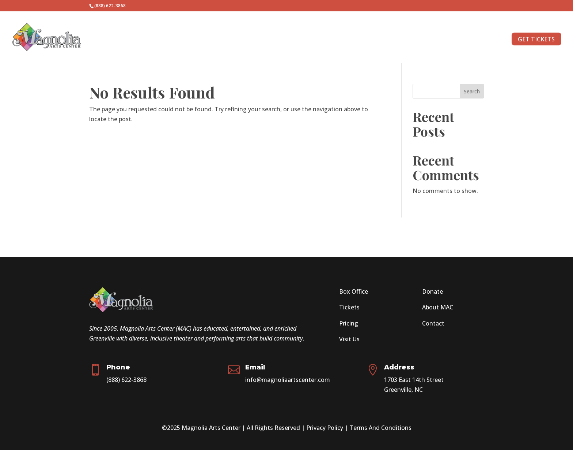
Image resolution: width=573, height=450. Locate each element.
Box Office (353, 291)
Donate (432, 291)
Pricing (348, 323)
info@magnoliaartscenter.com (287, 380)
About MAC (437, 307)
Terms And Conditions (380, 428)
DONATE (409, 40)
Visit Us (349, 339)
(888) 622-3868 (126, 380)
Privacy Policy (324, 428)
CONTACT (444, 40)
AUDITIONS (329, 40)
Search (472, 91)
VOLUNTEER (370, 40)
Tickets (349, 307)
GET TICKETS (536, 39)
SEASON (285, 40)
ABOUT (478, 40)
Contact (433, 323)
